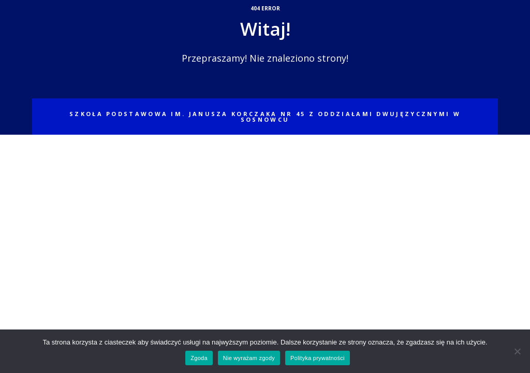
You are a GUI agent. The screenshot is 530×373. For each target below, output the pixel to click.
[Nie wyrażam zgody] (517, 351)
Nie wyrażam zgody (249, 358)
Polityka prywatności (317, 358)
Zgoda (198, 358)
